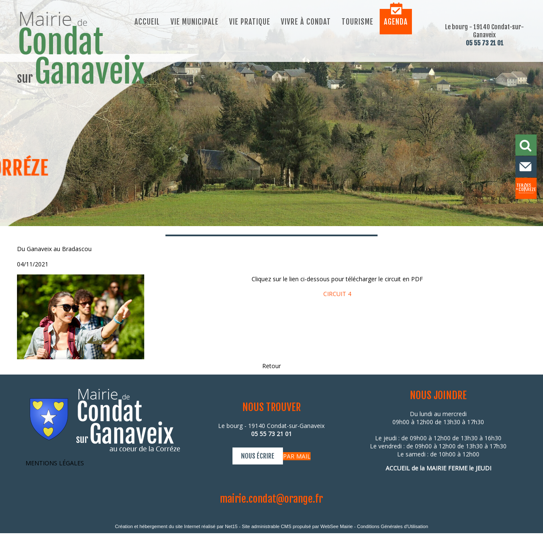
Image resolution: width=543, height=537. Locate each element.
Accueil (147, 21)
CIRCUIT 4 (337, 294)
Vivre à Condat (306, 21)
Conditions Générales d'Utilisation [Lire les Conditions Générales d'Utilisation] (392, 526)
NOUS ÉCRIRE (257, 456)
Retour (271, 366)
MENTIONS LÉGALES (54, 463)
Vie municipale (194, 21)
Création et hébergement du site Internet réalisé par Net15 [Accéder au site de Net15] (176, 526)
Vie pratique (249, 21)
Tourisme (357, 21)
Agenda (396, 21)
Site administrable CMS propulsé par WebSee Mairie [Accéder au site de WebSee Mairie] (297, 526)
